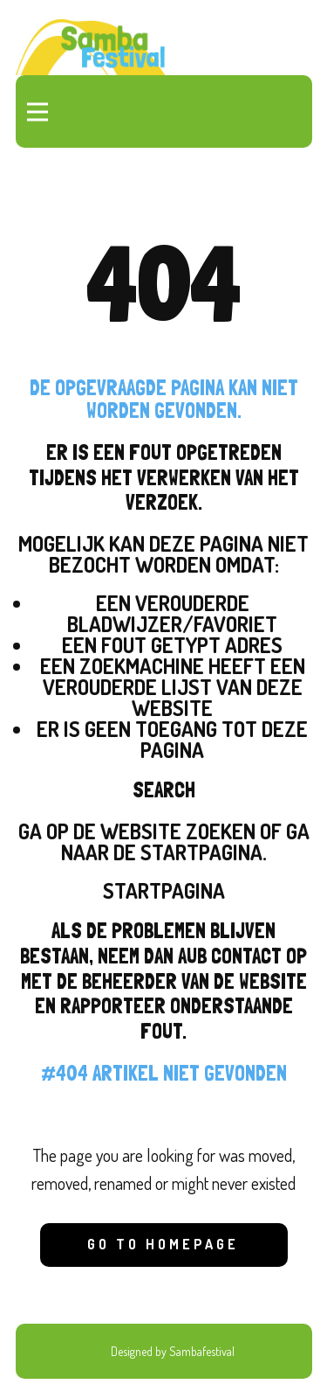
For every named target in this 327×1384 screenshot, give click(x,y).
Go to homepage (163, 1244)
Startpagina (164, 890)
